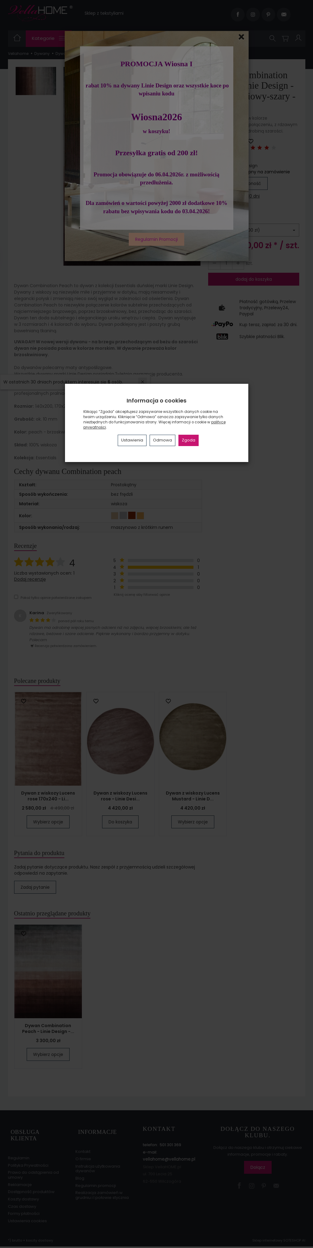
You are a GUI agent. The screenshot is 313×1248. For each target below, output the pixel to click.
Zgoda (188, 440)
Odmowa (162, 440)
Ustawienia (132, 440)
